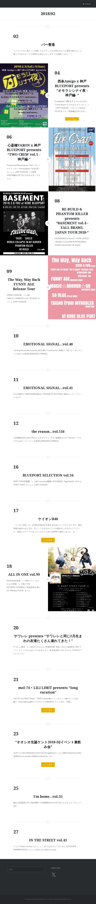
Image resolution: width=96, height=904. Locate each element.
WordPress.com (65, 899)
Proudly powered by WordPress (36, 899)
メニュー (87, 4)
